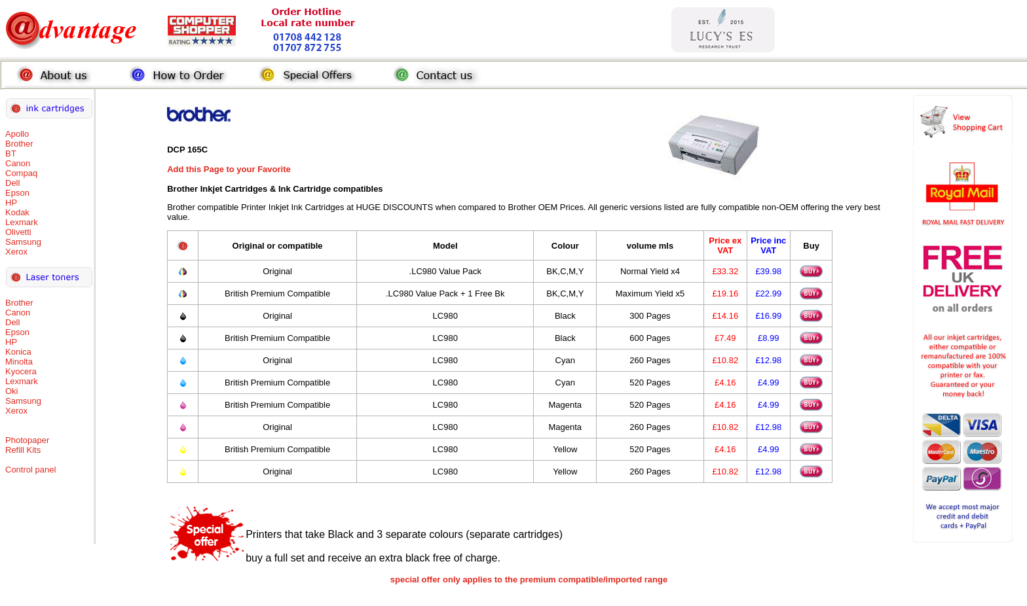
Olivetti (18, 232)
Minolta (19, 361)
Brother (19, 144)
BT (10, 153)
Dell (12, 183)
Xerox (16, 252)
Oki (11, 391)
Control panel (30, 469)
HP (11, 202)
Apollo (17, 134)
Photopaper (27, 440)
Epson (17, 193)
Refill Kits (23, 450)
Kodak (17, 212)
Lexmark (21, 222)
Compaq (21, 173)
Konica (18, 352)
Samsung (23, 242)
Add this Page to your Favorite (229, 169)
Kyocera (21, 371)
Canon (17, 163)
